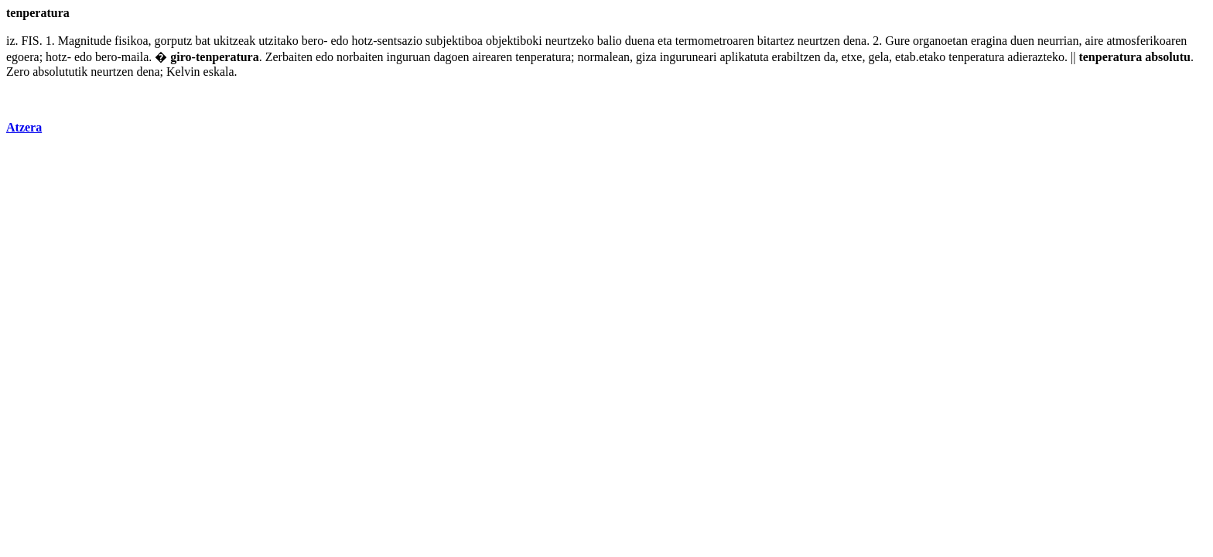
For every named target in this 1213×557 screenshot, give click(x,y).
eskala (218, 71)
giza (646, 56)
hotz (363, 40)
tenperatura (227, 56)
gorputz (174, 40)
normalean (604, 56)
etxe (852, 56)
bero (312, 40)
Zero (17, 71)
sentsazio (399, 40)
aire (1094, 40)
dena (854, 40)
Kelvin (183, 71)
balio (609, 40)
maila (135, 56)
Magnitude (84, 40)
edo (339, 40)
